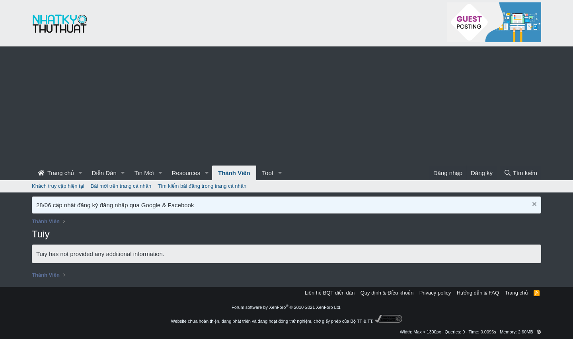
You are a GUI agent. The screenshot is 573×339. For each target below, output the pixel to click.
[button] (80, 173)
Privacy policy (435, 293)
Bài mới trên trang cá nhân (121, 186)
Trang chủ (56, 173)
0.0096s (488, 331)
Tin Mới (144, 173)
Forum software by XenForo (286, 307)
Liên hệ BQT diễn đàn (330, 293)
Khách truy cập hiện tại (58, 186)
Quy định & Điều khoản (387, 293)
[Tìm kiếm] (520, 173)
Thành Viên (234, 173)
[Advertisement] (286, 106)
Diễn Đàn (104, 173)
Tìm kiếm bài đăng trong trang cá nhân (202, 186)
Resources (186, 173)
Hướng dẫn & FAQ (478, 293)
